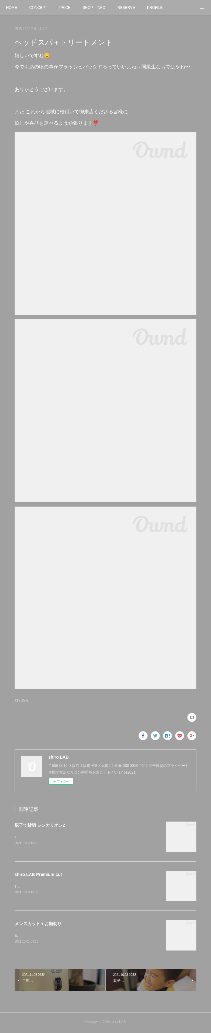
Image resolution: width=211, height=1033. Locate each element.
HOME (11, 7)
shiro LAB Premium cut (38, 875)
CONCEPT (38, 7)
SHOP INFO (94, 7)
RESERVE (126, 7)
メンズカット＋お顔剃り (40, 924)
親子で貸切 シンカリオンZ (40, 825)
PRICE (65, 7)
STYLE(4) (21, 700)
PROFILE (155, 7)
